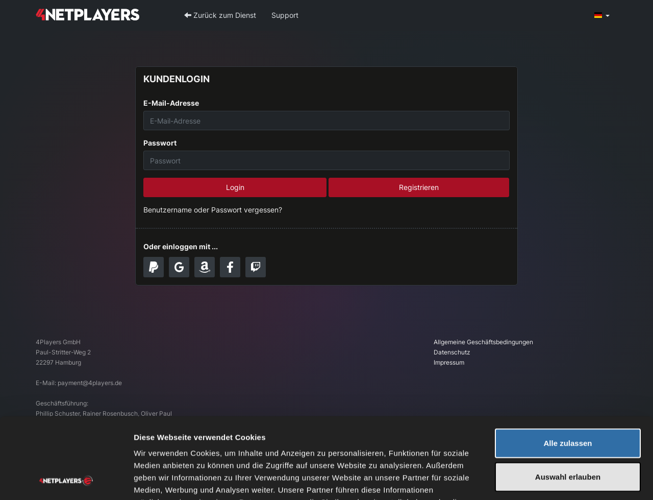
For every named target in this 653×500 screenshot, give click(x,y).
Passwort (160, 142)
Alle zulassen (567, 367)
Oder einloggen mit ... (180, 246)
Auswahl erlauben (567, 400)
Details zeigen (542, 479)
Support (284, 15)
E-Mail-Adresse (171, 103)
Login (235, 187)
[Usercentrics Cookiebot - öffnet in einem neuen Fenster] (66, 480)
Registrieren (419, 187)
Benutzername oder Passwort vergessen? (212, 209)
